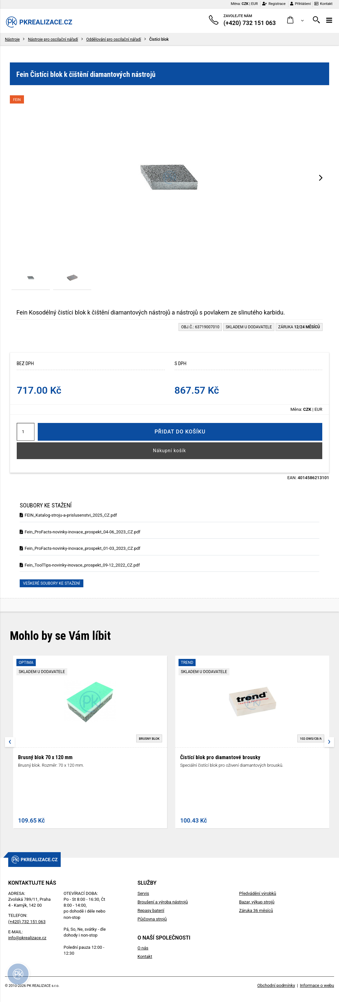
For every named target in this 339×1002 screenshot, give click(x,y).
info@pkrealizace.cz (27, 937)
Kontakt (323, 4)
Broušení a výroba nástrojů (163, 901)
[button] (295, 20)
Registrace (274, 4)
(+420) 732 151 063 (27, 921)
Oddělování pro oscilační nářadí (113, 39)
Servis (143, 893)
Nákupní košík (169, 450)
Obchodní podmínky (276, 985)
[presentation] (320, 177)
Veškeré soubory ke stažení (51, 583)
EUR (254, 4)
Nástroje (12, 39)
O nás (143, 947)
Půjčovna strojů (152, 919)
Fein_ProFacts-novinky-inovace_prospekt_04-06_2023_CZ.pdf (80, 531)
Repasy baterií (151, 910)
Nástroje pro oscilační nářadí (53, 39)
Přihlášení (300, 4)
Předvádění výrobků (257, 893)
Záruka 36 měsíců (256, 910)
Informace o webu (317, 985)
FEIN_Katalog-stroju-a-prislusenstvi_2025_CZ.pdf (68, 515)
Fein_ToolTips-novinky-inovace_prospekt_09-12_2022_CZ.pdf (80, 565)
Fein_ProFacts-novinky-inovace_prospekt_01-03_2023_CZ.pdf (80, 548)
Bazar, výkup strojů (256, 901)
